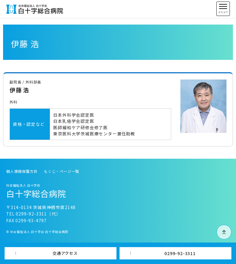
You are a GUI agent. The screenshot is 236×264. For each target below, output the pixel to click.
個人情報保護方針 (22, 171)
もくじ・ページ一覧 (61, 171)
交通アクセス (65, 253)
